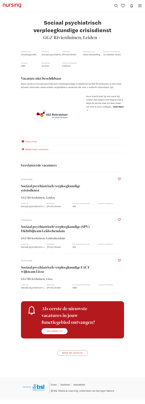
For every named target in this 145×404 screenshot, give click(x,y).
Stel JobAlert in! (54, 331)
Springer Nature (105, 390)
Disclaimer (65, 384)
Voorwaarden (79, 384)
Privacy (54, 384)
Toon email (29, 141)
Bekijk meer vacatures (34, 149)
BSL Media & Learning (66, 390)
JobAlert (131, 5)
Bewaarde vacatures (123, 5)
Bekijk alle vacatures (72, 352)
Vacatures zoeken (116, 5)
